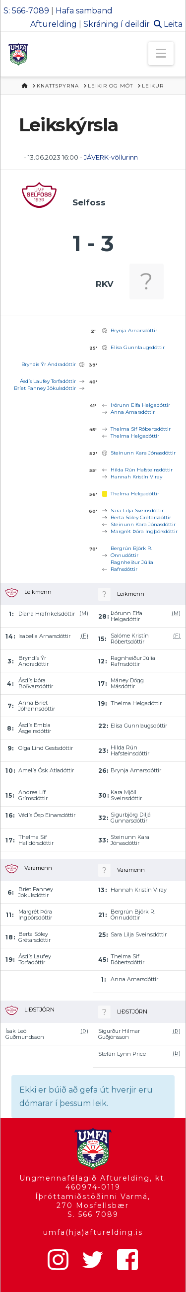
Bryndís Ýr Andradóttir (48, 364)
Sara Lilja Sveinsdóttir (137, 510)
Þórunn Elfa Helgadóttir (140, 405)
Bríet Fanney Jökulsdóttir (45, 388)
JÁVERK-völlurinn (111, 157)
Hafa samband (84, 10)
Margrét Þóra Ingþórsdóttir (144, 531)
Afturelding (53, 24)
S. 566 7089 (93, 1214)
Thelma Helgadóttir (135, 436)
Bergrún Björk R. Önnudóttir (131, 551)
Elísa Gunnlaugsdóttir (138, 347)
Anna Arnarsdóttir (133, 412)
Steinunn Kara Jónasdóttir (143, 453)
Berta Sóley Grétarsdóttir (141, 517)
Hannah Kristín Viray (136, 476)
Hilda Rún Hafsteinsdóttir (142, 469)
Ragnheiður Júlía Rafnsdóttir (132, 565)
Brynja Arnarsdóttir (134, 330)
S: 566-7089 (26, 10)
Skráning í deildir (116, 24)
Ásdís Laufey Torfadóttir (48, 381)
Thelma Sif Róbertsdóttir (141, 429)
